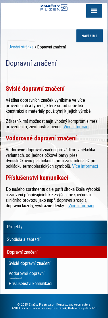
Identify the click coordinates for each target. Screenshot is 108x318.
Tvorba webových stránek (48, 308)
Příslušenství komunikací (30, 283)
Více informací (76, 126)
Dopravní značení (22, 252)
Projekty (14, 226)
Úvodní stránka (21, 47)
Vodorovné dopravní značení (27, 275)
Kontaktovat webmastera (73, 304)
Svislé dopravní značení (29, 263)
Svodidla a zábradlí (24, 239)
